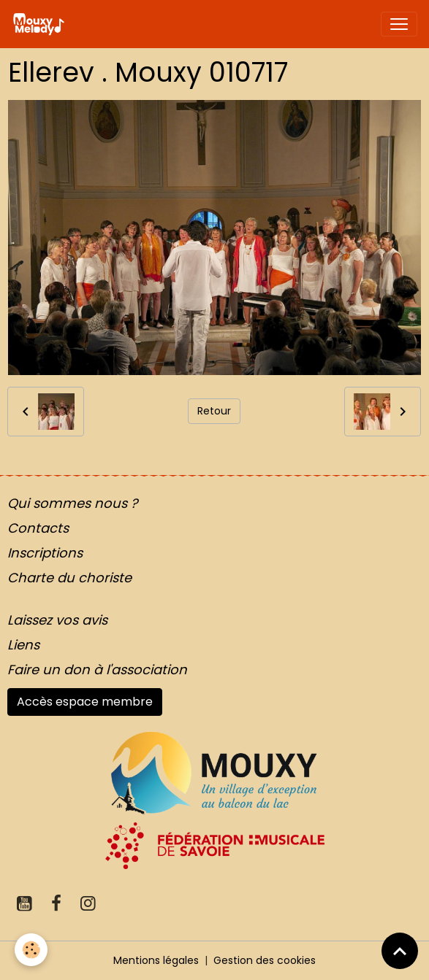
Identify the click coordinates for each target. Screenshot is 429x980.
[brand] (41, 24)
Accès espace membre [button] (85, 701)
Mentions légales (156, 960)
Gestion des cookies (264, 960)
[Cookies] (31, 949)
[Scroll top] (399, 951)
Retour (214, 411)
